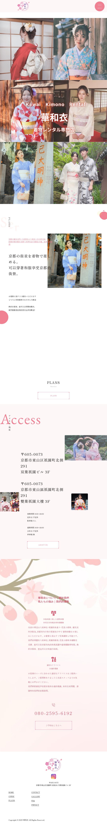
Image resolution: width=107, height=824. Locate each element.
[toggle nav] (100, 6)
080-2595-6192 (54, 713)
